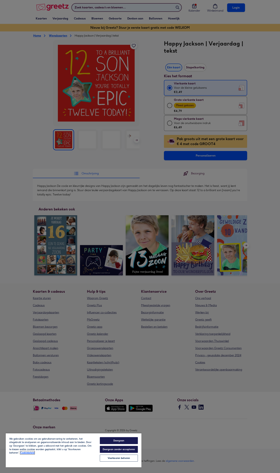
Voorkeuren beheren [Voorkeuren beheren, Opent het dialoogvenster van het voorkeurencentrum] (119, 458)
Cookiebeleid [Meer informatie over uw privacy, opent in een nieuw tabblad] (27, 452)
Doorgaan (118, 440)
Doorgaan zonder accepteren (119, 449)
